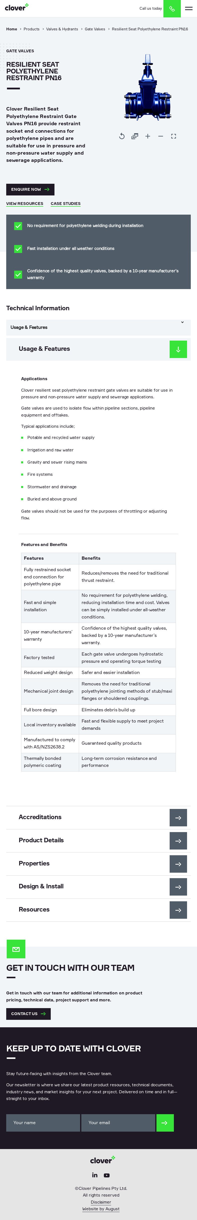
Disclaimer (101, 1202)
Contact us (28, 1014)
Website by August (100, 1209)
